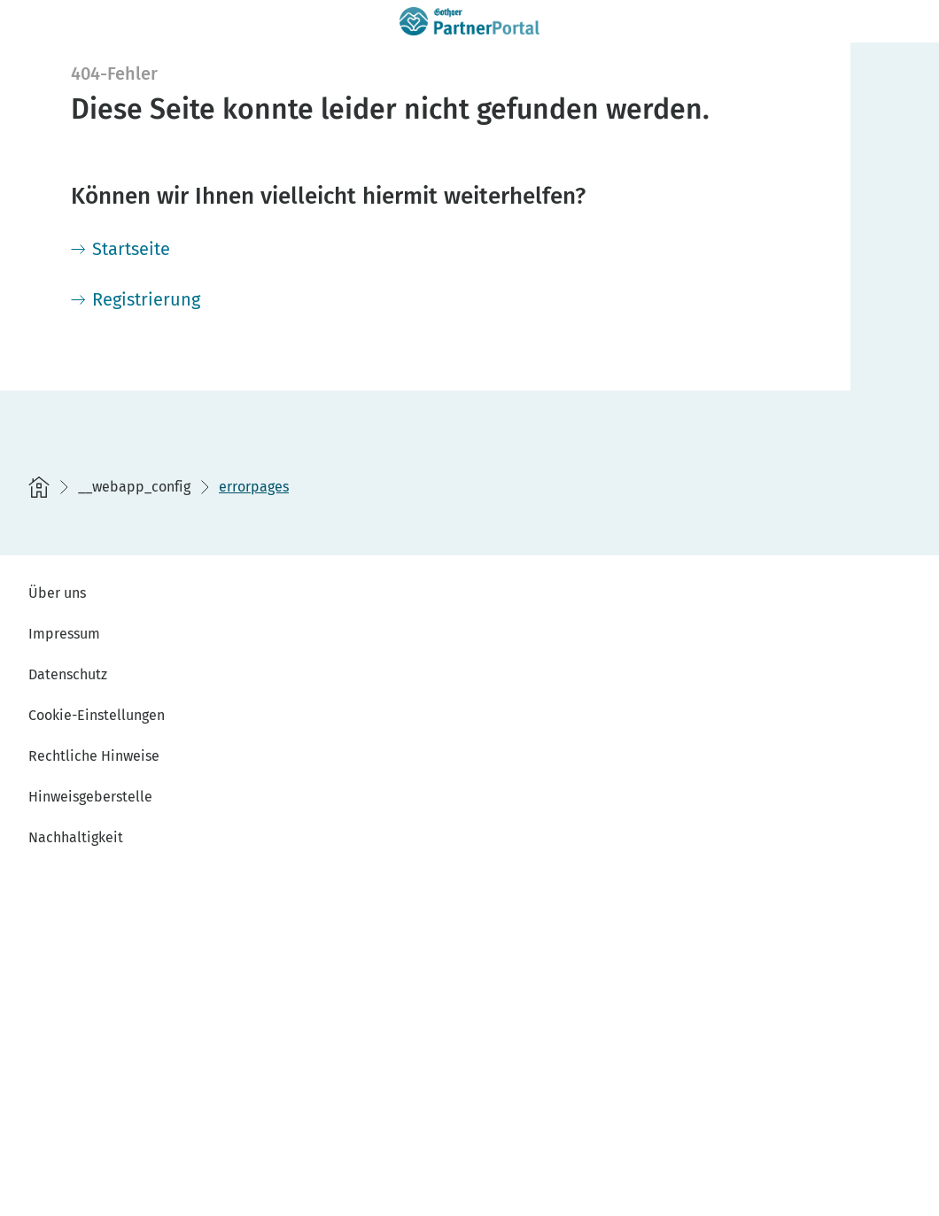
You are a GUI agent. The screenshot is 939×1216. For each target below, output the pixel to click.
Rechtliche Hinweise (93, 755)
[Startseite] (120, 248)
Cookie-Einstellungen (96, 715)
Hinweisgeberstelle (90, 796)
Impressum (64, 633)
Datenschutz (67, 674)
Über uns (57, 593)
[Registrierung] (135, 299)
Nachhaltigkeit (75, 837)
